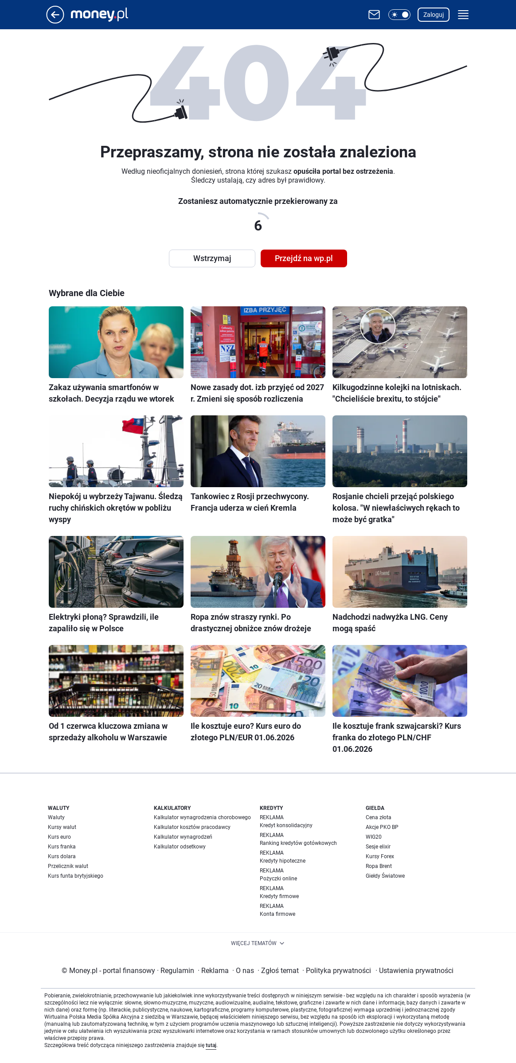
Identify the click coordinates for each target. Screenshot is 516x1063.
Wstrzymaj (212, 258)
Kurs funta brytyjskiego (75, 876)
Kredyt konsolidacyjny (286, 825)
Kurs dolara (62, 856)
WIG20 (374, 837)
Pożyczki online (278, 878)
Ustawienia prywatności (414, 970)
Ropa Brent (379, 866)
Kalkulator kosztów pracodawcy (192, 827)
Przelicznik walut (68, 866)
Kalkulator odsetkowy (180, 847)
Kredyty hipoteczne (282, 861)
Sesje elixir (378, 847)
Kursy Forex (380, 856)
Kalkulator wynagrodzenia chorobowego (202, 817)
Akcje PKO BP (382, 827)
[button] (399, 14)
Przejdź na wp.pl (304, 258)
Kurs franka (62, 847)
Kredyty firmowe (279, 896)
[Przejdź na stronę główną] (55, 21)
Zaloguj (433, 14)
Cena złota (378, 817)
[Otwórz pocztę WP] (374, 15)
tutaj (211, 1045)
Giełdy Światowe (385, 876)
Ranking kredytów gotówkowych (298, 843)
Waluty (56, 817)
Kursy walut (62, 827)
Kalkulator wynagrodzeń (183, 837)
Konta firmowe (277, 914)
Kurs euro (59, 837)
